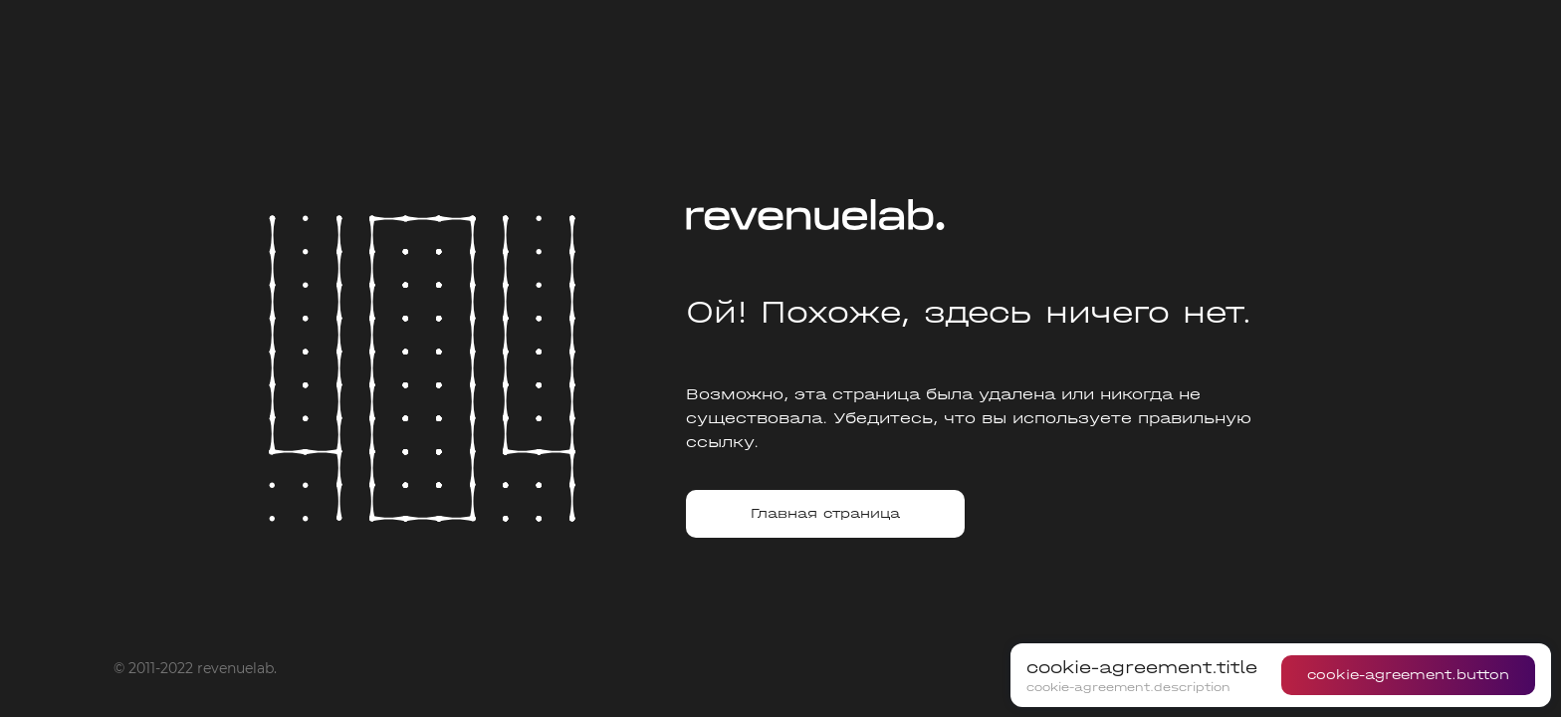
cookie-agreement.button (1408, 674)
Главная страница (825, 513)
